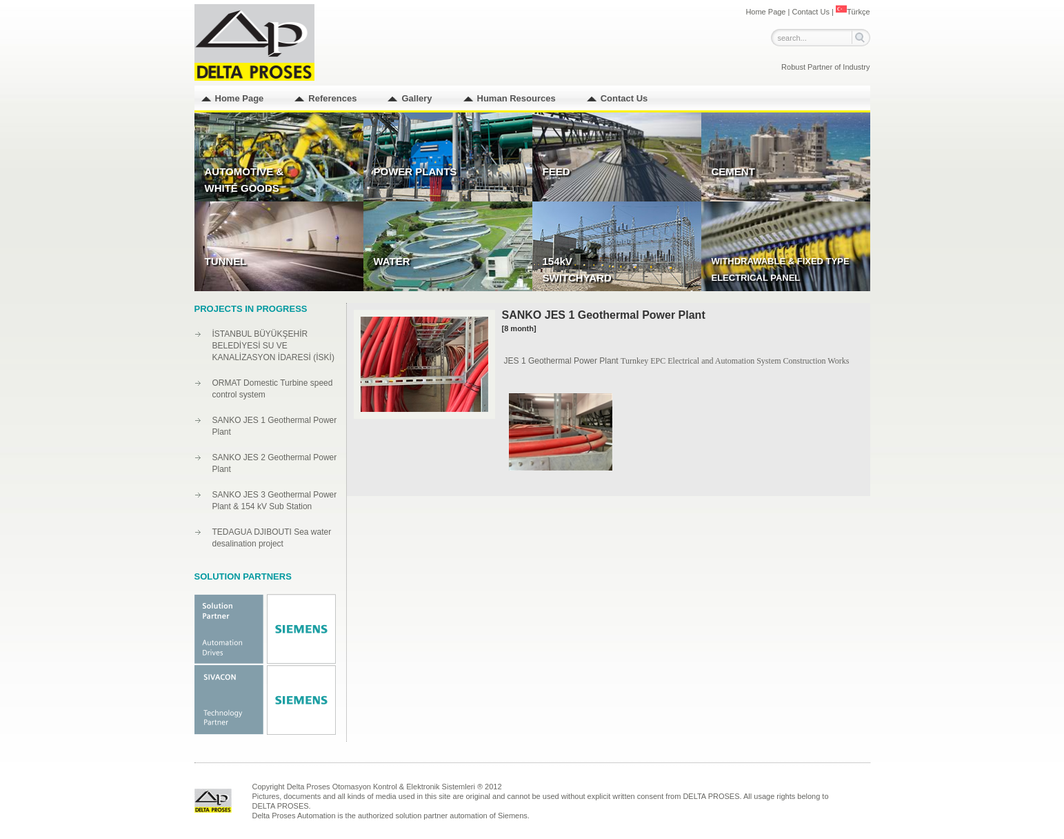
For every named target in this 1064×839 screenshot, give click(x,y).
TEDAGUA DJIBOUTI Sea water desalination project (272, 538)
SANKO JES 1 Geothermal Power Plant (274, 426)
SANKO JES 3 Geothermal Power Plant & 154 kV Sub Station (274, 500)
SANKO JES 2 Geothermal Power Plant (274, 463)
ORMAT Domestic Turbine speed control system (272, 388)
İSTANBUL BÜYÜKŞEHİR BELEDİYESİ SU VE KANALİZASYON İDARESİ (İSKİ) (273, 345)
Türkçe (853, 12)
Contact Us (810, 12)
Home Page (765, 12)
